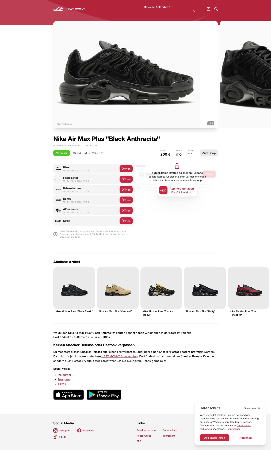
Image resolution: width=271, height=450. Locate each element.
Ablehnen (245, 437)
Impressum (233, 429)
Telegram (64, 375)
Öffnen (126, 164)
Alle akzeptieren (214, 437)
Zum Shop (209, 148)
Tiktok (62, 379)
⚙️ (252, 408)
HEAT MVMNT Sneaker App (119, 352)
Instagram (64, 370)
